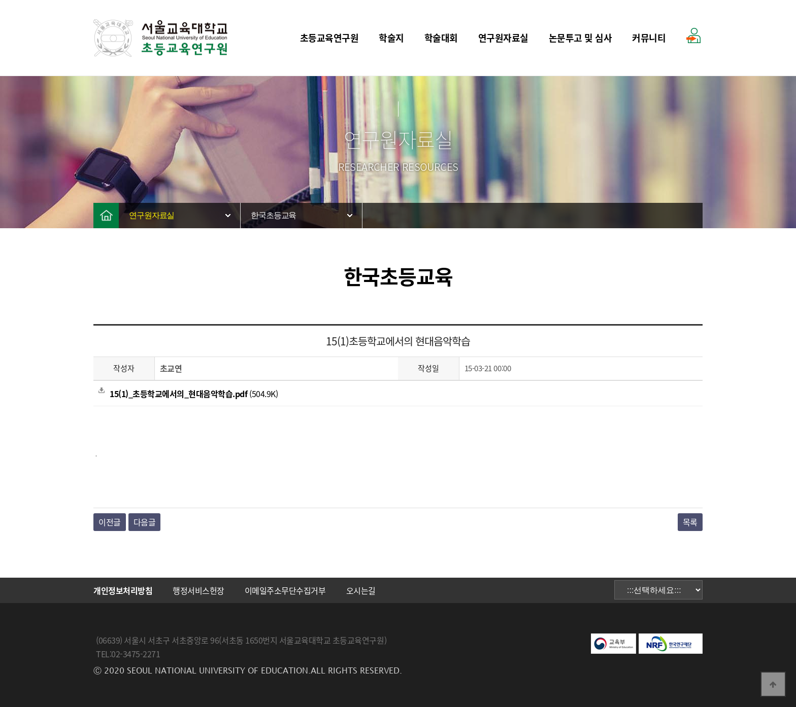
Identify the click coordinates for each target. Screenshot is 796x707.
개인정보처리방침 (122, 590)
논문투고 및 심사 (580, 38)
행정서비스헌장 (198, 590)
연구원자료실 (503, 38)
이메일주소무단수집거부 (285, 590)
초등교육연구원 (329, 38)
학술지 (391, 38)
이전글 (109, 522)
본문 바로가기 (0, 0)
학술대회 (441, 38)
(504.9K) (188, 393)
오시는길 (361, 590)
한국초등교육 (273, 215)
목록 (690, 522)
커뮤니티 (649, 38)
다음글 (145, 522)
